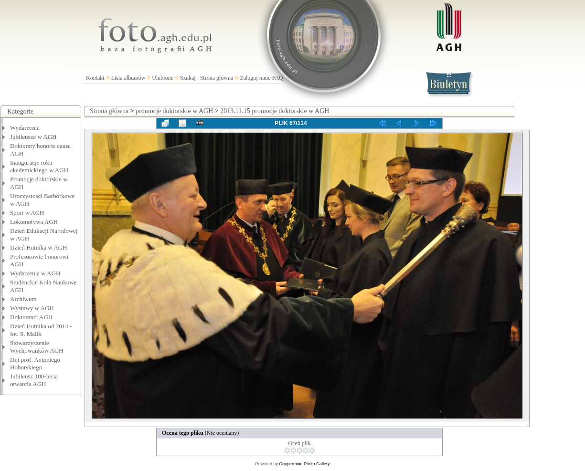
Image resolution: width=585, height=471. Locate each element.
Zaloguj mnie (255, 77)
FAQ (277, 77)
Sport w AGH (27, 212)
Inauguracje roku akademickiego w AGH (39, 166)
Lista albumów (128, 77)
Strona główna (217, 77)
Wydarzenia (25, 127)
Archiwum (23, 299)
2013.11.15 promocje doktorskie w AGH (274, 111)
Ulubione (162, 77)
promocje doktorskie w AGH (174, 111)
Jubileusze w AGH (33, 136)
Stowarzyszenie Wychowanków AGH (37, 346)
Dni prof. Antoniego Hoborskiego (35, 363)
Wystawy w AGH (32, 308)
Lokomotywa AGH (34, 221)
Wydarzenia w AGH (35, 273)
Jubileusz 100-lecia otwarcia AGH (34, 380)
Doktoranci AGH (31, 317)
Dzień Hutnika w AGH (38, 247)
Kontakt (95, 77)
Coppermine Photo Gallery (304, 463)
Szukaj (188, 77)
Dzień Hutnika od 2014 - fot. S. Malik (41, 330)
